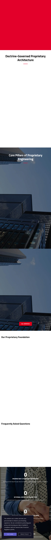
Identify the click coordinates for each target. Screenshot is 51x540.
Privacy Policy (25, 534)
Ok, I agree (10, 534)
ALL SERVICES (25, 323)
